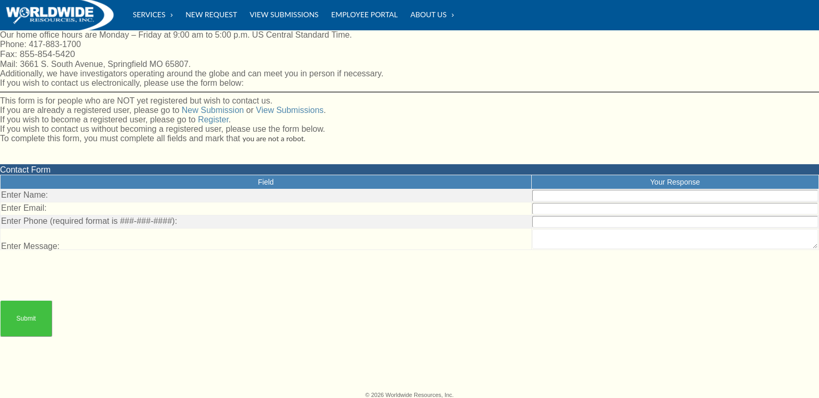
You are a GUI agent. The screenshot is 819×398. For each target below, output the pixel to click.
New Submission (213, 110)
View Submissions (290, 110)
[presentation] (79, 270)
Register (213, 119)
